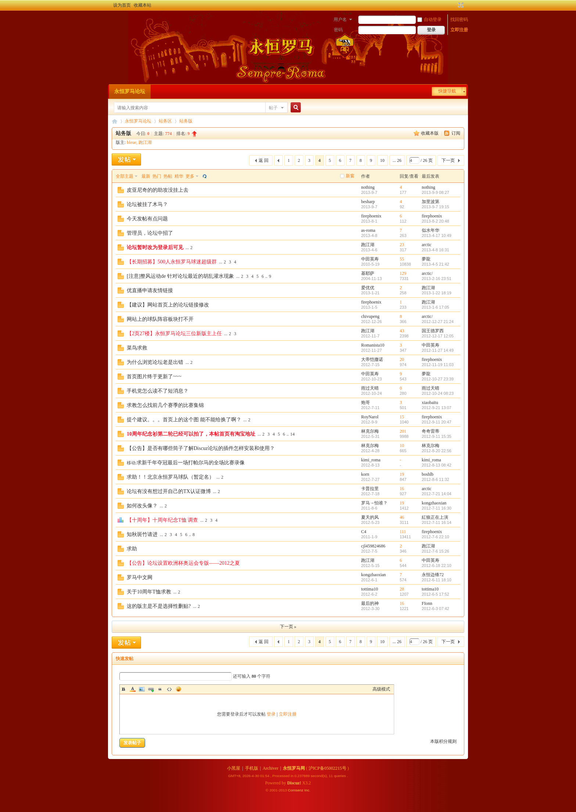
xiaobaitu (430, 402)
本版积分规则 (443, 741)
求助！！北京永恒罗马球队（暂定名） (170, 477)
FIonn (427, 603)
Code (169, 689)
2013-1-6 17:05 (435, 307)
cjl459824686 (373, 546)
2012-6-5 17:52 (435, 594)
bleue (131, 142)
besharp (368, 201)
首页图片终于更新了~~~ (154, 376)
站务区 (165, 121)
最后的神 (370, 603)
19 (402, 474)
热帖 (167, 176)
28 (402, 589)
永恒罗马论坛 (129, 91)
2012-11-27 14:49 (438, 350)
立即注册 (459, 29)
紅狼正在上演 (435, 517)
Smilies (178, 689)
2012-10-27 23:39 (438, 379)
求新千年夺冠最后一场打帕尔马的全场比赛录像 (191, 462)
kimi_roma (371, 459)
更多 (190, 176)
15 (402, 416)
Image (141, 689)
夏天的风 (370, 517)
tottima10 (369, 589)
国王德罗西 (433, 330)
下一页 (448, 160)
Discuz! (294, 783)
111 (403, 531)
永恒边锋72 (433, 574)
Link (151, 689)
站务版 (185, 121)
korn (365, 474)
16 (402, 488)
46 (402, 517)
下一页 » (288, 626)
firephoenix (371, 216)
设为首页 (122, 5)
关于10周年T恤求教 (149, 592)
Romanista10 (372, 345)
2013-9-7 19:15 (435, 207)
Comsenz (296, 790)
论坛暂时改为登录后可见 (155, 247)
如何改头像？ (142, 505)
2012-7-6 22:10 (435, 537)
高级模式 (381, 689)
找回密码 (459, 19)
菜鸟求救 (137, 348)
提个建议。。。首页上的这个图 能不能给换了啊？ (184, 419)
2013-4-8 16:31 (435, 250)
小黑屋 (233, 768)
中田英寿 (370, 259)
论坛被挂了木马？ (147, 204)
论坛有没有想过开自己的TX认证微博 (169, 491)
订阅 (455, 133)
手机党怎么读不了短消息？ (157, 391)
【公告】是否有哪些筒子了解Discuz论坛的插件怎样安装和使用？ (201, 448)
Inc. (307, 790)
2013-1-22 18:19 (436, 293)
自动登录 (429, 19)
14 (292, 434)
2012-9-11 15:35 (436, 436)
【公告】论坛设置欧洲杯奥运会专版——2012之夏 (183, 563)
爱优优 (367, 287)
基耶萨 (367, 273)
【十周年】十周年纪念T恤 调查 (162, 520)
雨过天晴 (370, 388)
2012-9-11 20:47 (436, 422)
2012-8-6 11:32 (435, 479)
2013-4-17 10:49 (436, 235)
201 (403, 431)
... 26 (397, 160)
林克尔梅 (370, 431)
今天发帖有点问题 (147, 218)
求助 (132, 549)
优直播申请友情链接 (150, 290)
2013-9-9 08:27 (435, 192)
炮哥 (365, 402)
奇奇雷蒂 (430, 431)
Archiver (270, 768)
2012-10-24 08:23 (438, 393)
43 (402, 330)
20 (402, 359)
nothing (368, 187)
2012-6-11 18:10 (436, 580)
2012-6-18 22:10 (436, 565)
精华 (178, 176)
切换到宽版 (460, 5)
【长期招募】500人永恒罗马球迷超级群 (172, 262)
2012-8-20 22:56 (436, 450)
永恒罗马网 (294, 768)
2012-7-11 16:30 (436, 508)
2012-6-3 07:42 (435, 608)
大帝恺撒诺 (372, 359)
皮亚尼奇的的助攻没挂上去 (157, 190)
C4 (363, 531)
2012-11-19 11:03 (438, 364)
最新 (145, 176)
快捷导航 (447, 91)
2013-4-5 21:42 (435, 264)
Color (132, 689)
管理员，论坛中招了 (150, 233)
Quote (160, 689)
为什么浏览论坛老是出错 (155, 362)
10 (382, 160)
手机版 (251, 768)
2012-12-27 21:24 (438, 321)
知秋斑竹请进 (142, 534)
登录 (271, 714)
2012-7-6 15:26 (435, 551)
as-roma (368, 230)
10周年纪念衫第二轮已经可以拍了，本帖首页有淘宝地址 (191, 434)
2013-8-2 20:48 (435, 221)
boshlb (427, 474)
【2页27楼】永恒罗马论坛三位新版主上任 (174, 333)
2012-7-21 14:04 (436, 494)
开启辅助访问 (454, 5)
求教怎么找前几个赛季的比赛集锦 (165, 405)
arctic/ (427, 273)
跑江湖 (145, 142)
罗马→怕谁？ (374, 503)
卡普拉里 (370, 488)
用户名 (340, 19)
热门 (156, 176)
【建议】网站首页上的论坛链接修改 (168, 305)
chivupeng (370, 316)
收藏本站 (142, 5)
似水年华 (430, 230)
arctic (427, 244)
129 (403, 273)
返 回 (264, 160)
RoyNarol (369, 416)
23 (402, 244)
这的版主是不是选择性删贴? (159, 606)
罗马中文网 (139, 577)
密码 (338, 29)
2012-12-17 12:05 (438, 336)
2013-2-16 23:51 (436, 278)
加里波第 (430, 201)
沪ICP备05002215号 (327, 768)
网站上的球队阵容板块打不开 (160, 319)
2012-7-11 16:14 (436, 522)
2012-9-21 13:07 (436, 407)
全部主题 (124, 176)
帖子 (273, 107)
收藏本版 (430, 133)
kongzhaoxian (434, 503)
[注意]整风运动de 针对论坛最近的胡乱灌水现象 (180, 276)
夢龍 (426, 259)
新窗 (350, 175)
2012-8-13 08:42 (436, 465)
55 (402, 259)
